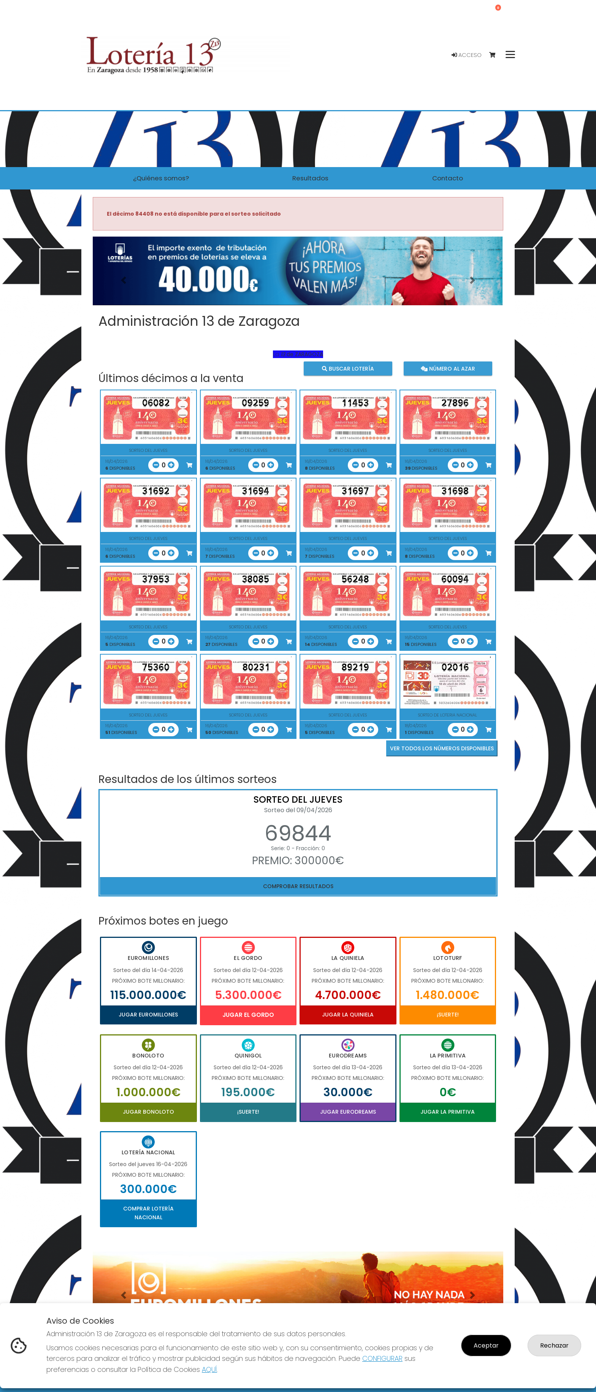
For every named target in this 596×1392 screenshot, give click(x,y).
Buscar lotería (348, 368)
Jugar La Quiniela (348, 1014)
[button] (123, 280)
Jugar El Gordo (248, 1015)
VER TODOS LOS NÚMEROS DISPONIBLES (442, 748)
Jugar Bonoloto (148, 1112)
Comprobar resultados (298, 886)
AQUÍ (209, 1369)
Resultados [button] (310, 178)
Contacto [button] (447, 178)
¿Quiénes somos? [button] (161, 178)
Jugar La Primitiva (447, 1112)
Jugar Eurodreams (348, 1112)
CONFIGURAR (382, 1358)
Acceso (467, 55)
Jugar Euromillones (148, 1014)
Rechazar (554, 1345)
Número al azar (447, 368)
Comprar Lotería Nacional (148, 1213)
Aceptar (486, 1345)
